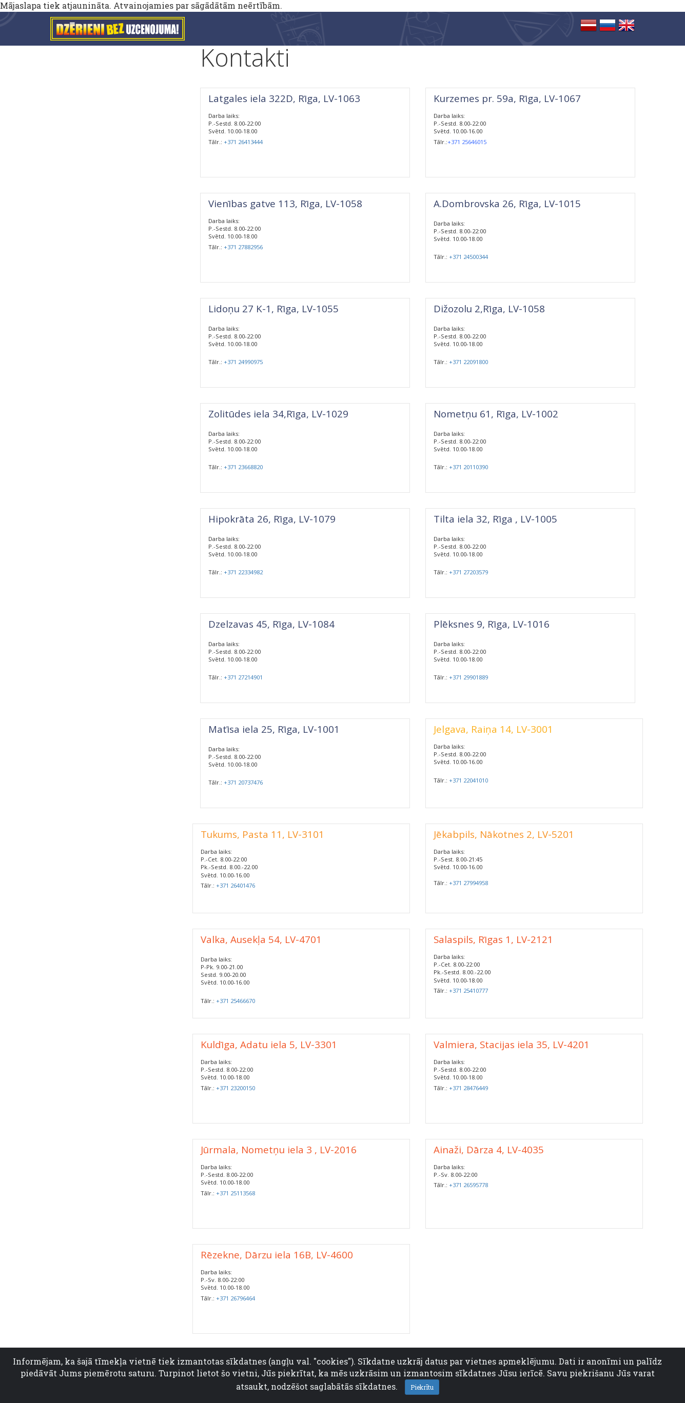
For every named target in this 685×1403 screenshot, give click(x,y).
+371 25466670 (235, 1001)
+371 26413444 (243, 142)
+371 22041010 (468, 780)
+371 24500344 (468, 256)
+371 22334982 (243, 572)
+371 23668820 (243, 467)
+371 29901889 (468, 677)
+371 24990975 (243, 362)
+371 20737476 (243, 782)
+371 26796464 (235, 1298)
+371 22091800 (468, 362)
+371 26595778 (468, 1185)
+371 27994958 (468, 883)
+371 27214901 (243, 677)
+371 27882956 (243, 247)
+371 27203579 (468, 572)
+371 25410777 (468, 990)
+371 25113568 (235, 1193)
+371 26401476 (235, 885)
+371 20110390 (468, 467)
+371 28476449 (468, 1088)
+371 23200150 (235, 1088)
